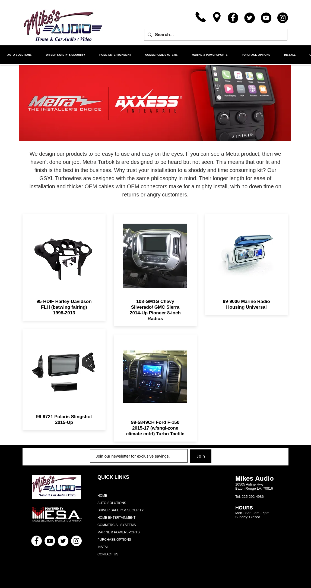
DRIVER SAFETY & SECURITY (120, 510)
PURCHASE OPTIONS (114, 540)
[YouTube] (266, 17)
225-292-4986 (253, 497)
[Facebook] (233, 17)
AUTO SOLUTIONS (111, 503)
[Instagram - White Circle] (76, 541)
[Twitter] (249, 17)
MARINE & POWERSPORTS (118, 532)
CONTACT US (107, 554)
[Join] (200, 456)
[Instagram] (282, 17)
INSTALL (103, 547)
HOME (102, 496)
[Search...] (215, 34)
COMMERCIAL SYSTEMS (116, 525)
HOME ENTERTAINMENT (116, 518)
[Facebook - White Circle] (36, 541)
